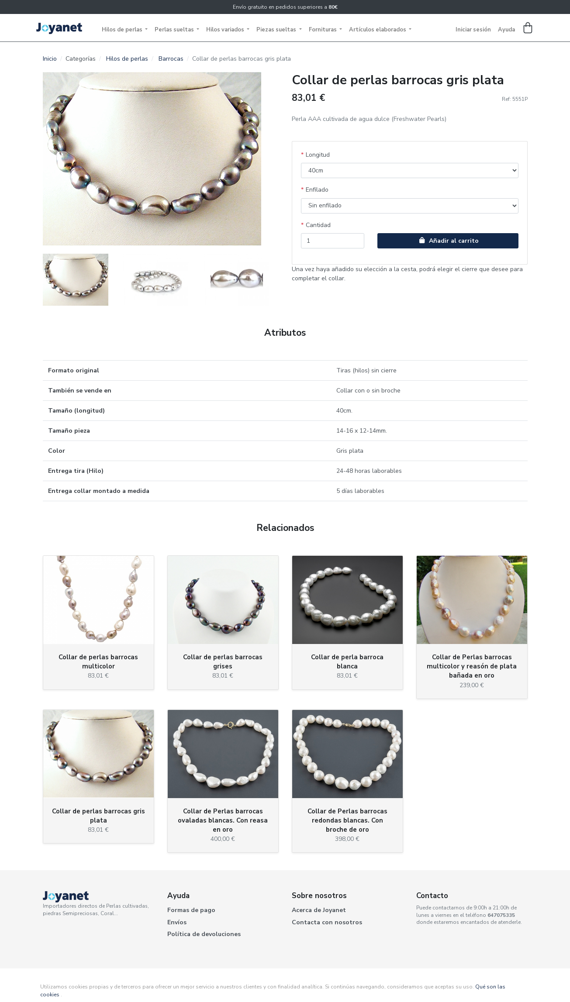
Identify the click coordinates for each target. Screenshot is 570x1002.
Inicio (50, 59)
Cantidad (318, 225)
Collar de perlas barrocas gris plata (98, 816)
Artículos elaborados (378, 30)
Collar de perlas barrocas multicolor (98, 662)
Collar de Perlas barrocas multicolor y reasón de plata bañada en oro (472, 666)
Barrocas (171, 59)
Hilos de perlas (123, 30)
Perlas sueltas (175, 30)
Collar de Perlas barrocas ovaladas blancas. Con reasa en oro (223, 820)
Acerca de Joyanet (319, 910)
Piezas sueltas (276, 30)
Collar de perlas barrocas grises (223, 662)
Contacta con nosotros (327, 922)
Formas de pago (191, 910)
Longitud (318, 155)
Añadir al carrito (447, 241)
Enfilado (317, 190)
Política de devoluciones (204, 934)
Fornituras (323, 30)
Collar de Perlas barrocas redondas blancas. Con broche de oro (347, 820)
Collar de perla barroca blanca (347, 662)
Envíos (177, 922)
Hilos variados (225, 30)
